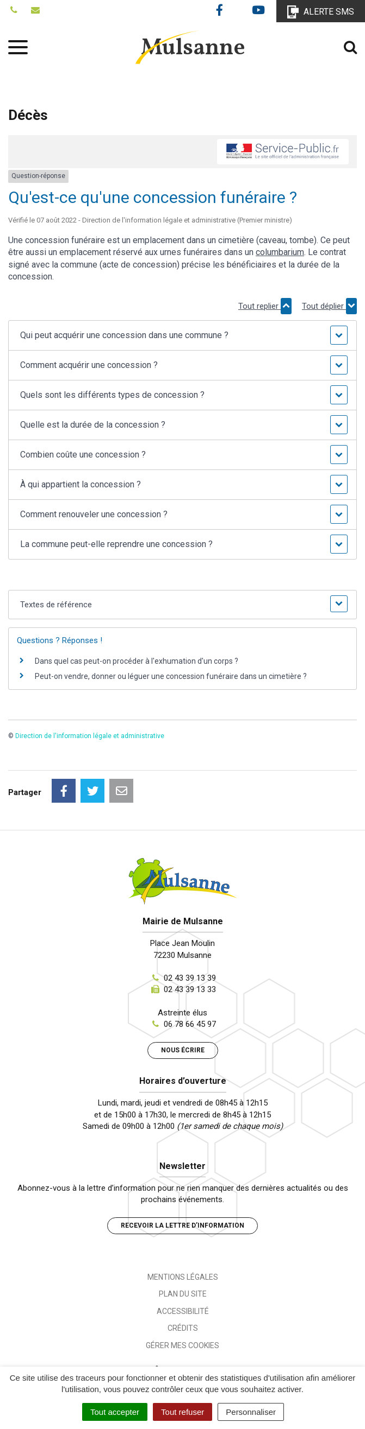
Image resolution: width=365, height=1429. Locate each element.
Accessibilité (183, 1311)
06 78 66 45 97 (190, 1024)
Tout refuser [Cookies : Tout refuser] (182, 1412)
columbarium (280, 252)
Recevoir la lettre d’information (182, 1225)
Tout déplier (329, 306)
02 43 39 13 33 (190, 989)
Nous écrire (183, 1050)
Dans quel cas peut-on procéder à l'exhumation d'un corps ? (136, 661)
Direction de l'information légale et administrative (89, 736)
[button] (182, 335)
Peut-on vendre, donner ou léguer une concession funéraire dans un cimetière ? (171, 676)
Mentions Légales (182, 1277)
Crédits (183, 1328)
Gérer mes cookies (182, 1345)
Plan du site (183, 1294)
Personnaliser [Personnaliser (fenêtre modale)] (251, 1412)
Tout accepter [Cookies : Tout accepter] (114, 1412)
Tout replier (265, 306)
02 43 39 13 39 (190, 978)
